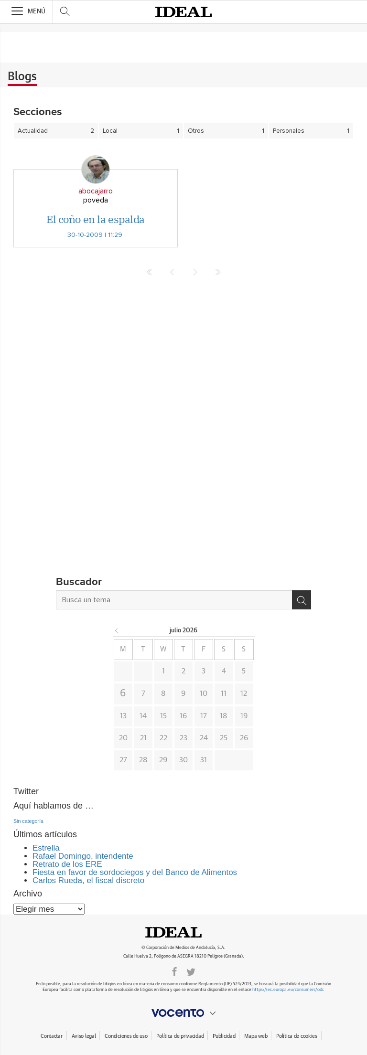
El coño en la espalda (95, 219)
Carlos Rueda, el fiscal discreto (88, 880)
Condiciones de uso (126, 1036)
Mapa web (255, 1036)
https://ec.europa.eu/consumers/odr (287, 990)
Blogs (22, 77)
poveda (95, 200)
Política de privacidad (180, 1036)
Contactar (51, 1036)
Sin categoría (28, 821)
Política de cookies (296, 1036)
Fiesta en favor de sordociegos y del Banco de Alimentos (134, 872)
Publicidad (224, 1036)
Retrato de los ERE (67, 864)
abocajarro (95, 191)
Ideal (183, 932)
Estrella (46, 848)
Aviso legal (84, 1036)
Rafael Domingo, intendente (82, 856)
